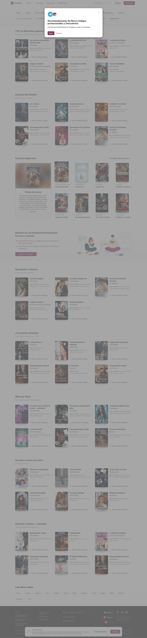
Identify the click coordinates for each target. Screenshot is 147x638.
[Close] (98, 12)
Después (59, 33)
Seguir (51, 33)
